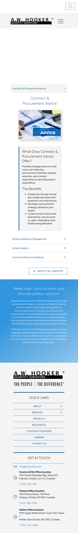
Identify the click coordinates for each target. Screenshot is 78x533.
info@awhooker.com (30, 466)
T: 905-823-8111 (28, 484)
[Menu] (60, 21)
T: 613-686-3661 (28, 502)
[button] (70, 6)
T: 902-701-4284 (28, 525)
